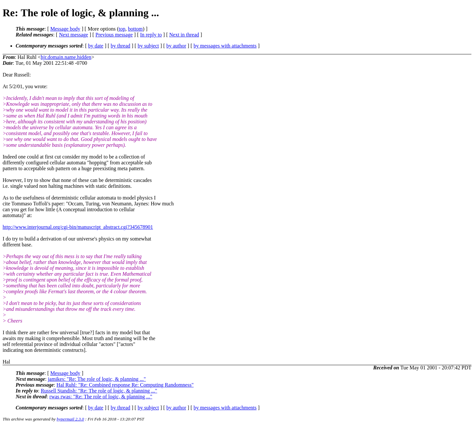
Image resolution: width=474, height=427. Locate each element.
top (122, 29)
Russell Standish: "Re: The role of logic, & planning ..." (99, 390)
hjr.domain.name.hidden (66, 57)
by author (176, 45)
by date (95, 45)
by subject (148, 45)
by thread (120, 45)
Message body (65, 29)
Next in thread (184, 34)
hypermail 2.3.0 (70, 419)
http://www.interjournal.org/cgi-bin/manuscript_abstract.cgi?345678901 (78, 227)
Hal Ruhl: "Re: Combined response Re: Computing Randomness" (125, 385)
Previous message (114, 34)
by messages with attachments (225, 45)
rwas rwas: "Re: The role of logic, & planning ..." (101, 396)
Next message (73, 34)
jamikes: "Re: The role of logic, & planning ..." (97, 379)
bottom (135, 29)
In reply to (151, 34)
